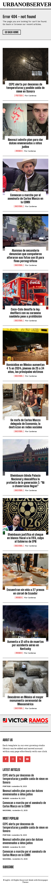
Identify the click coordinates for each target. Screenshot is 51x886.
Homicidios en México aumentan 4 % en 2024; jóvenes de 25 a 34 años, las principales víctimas (25, 368)
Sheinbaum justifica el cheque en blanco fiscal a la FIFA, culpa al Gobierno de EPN (25, 538)
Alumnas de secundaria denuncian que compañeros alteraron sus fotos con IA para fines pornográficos (25, 256)
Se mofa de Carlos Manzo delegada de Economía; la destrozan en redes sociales (25, 423)
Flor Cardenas (30, 96)
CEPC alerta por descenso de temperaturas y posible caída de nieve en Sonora (25, 87)
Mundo (19, 151)
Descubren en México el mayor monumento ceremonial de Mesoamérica (25, 700)
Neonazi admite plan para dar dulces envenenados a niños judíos (25, 143)
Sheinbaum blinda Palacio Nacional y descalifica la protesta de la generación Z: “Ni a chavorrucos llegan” (25, 481)
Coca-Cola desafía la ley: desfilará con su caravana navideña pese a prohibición (25, 313)
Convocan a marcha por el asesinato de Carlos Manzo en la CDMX (25, 198)
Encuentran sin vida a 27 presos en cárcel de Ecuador (25, 591)
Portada (19, 95)
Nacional (19, 206)
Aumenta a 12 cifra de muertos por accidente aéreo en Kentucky (25, 645)
